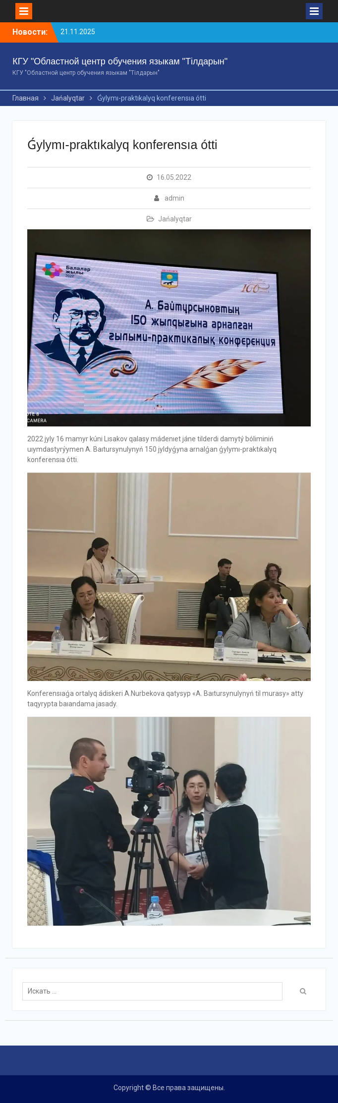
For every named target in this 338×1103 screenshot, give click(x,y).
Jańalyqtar (175, 219)
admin (174, 198)
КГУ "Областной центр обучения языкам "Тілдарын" (119, 61)
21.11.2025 (77, 32)
